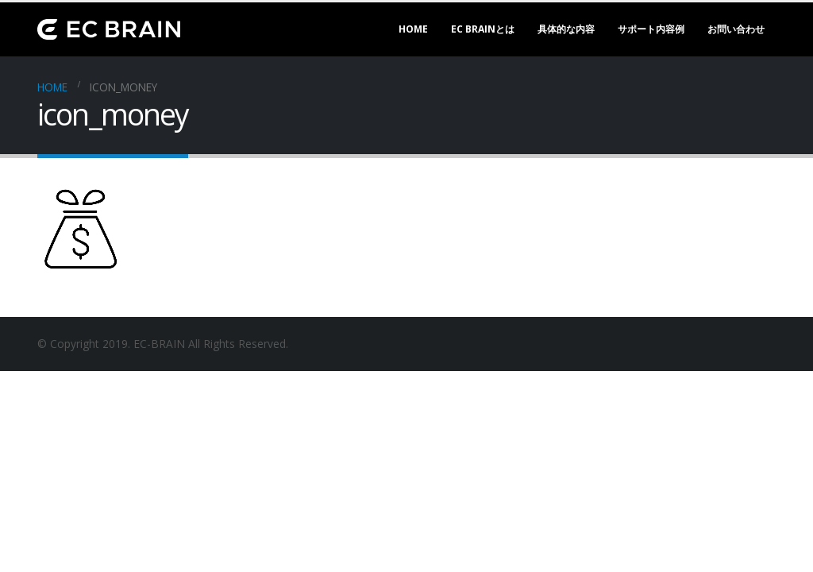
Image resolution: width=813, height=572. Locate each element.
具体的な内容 (566, 29)
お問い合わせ (736, 29)
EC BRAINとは (482, 29)
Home (413, 29)
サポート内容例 (651, 29)
